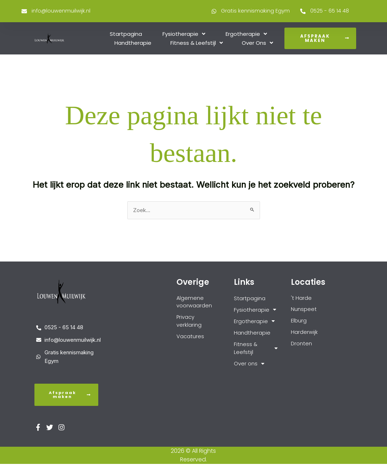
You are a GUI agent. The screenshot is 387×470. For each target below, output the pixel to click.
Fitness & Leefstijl (196, 43)
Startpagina (126, 34)
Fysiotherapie (183, 34)
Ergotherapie (246, 34)
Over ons (257, 43)
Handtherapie (132, 43)
